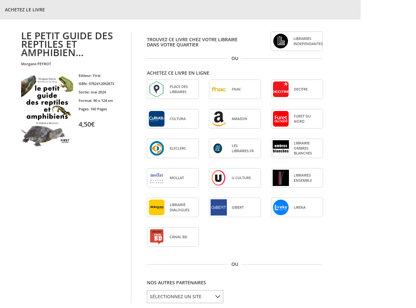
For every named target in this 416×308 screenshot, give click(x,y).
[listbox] (185, 296)
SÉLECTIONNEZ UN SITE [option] (176, 296)
